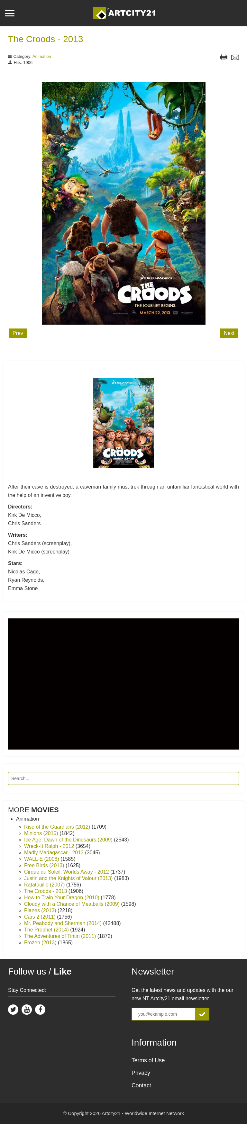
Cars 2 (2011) (40, 917)
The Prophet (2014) (47, 929)
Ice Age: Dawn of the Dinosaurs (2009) (69, 839)
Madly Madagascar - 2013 (54, 852)
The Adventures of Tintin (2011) (60, 936)
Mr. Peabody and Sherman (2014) (63, 923)
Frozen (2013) (41, 942)
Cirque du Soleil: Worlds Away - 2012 (67, 872)
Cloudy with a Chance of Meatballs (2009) (72, 904)
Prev (18, 333)
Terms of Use (148, 1060)
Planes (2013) (41, 910)
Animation (41, 56)
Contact (141, 1085)
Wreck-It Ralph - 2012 (50, 846)
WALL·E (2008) (42, 859)
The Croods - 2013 (45, 39)
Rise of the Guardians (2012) (58, 827)
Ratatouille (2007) (45, 884)
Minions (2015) (41, 833)
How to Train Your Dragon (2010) (62, 897)
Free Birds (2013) (45, 865)
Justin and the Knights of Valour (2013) (69, 878)
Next (229, 333)
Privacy (141, 1073)
